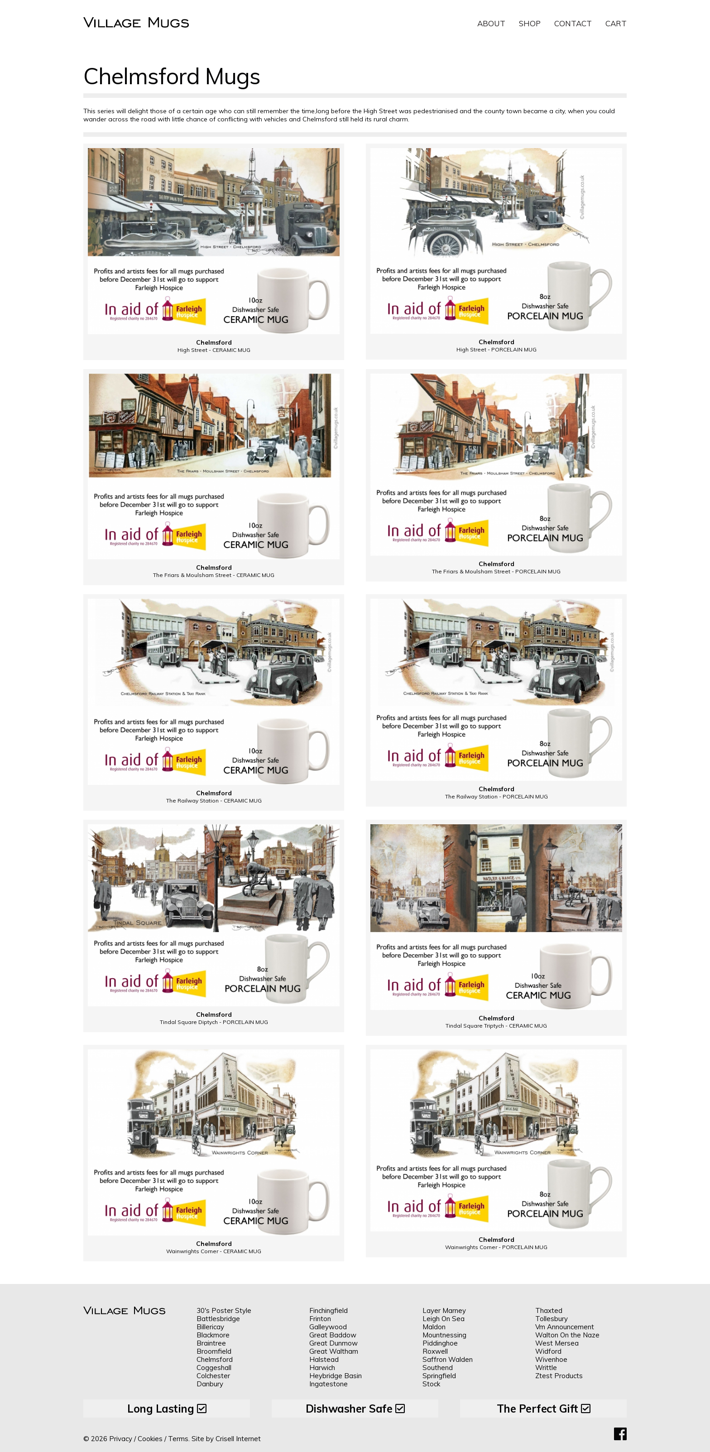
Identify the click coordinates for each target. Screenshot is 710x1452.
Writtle (546, 1367)
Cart (616, 23)
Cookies (150, 1438)
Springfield (439, 1375)
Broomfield (214, 1351)
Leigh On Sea (443, 1318)
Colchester (213, 1375)
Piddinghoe (440, 1343)
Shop (530, 23)
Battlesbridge (218, 1318)
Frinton (320, 1318)
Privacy (120, 1438)
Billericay (210, 1326)
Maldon (434, 1326)
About (491, 23)
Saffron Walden (447, 1359)
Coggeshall (214, 1367)
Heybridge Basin (335, 1375)
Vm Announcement (564, 1326)
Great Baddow (332, 1335)
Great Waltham (333, 1351)
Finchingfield (328, 1310)
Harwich (322, 1367)
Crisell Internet (238, 1438)
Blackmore (213, 1335)
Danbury (210, 1384)
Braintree (211, 1343)
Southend (437, 1367)
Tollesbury (551, 1318)
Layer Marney (444, 1310)
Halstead (324, 1359)
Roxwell (435, 1351)
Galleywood (328, 1326)
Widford (548, 1351)
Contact (573, 23)
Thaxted (548, 1310)
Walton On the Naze (567, 1335)
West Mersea (557, 1343)
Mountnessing (444, 1335)
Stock (431, 1384)
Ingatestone (328, 1384)
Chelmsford (215, 1359)
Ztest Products (559, 1375)
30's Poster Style (224, 1310)
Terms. (179, 1438)
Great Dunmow (333, 1343)
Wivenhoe (551, 1359)
